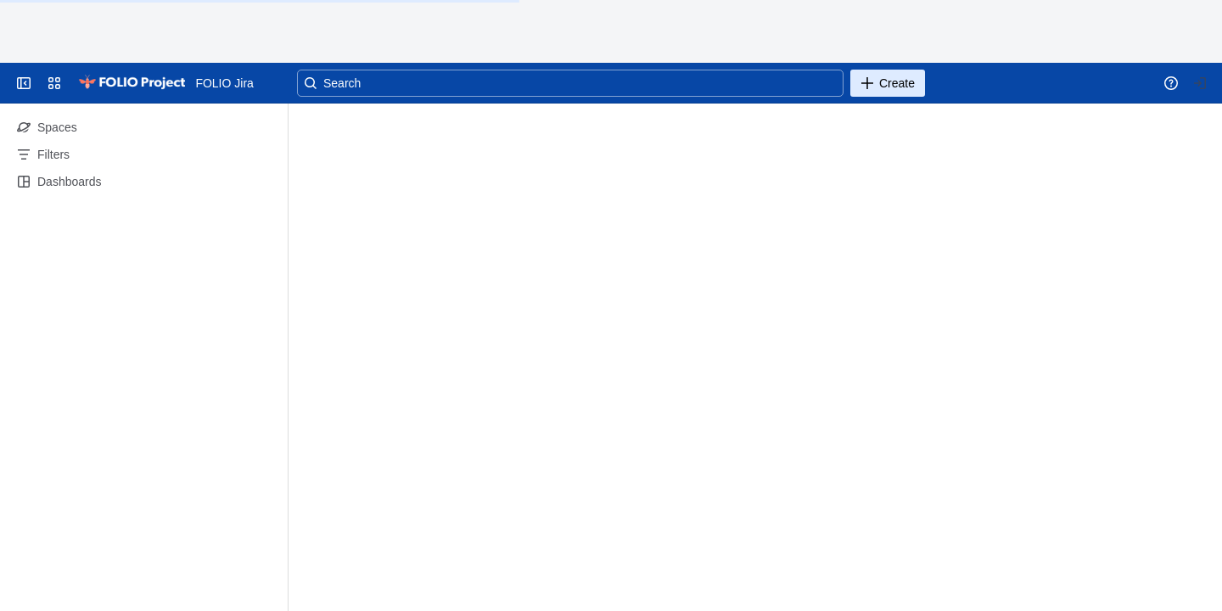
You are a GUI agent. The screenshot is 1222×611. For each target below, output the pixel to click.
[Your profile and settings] (1200, 83)
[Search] (570, 83)
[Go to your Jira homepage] (131, 83)
